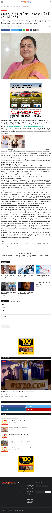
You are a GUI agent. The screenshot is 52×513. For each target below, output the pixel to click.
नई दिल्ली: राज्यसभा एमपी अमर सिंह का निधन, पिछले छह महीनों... (25, 293)
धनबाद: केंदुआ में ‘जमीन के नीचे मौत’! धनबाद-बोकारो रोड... (19, 441)
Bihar (3, 243)
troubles (26, 243)
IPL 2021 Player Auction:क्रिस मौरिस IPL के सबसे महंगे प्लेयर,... (18, 392)
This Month (26, 417)
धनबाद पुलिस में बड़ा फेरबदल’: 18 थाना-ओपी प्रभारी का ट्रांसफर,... (20, 420)
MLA (11, 243)
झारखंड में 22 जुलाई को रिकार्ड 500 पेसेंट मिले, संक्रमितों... (25, 276)
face (22, 243)
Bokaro (7, 243)
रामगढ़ (44, 243)
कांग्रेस (3, 246)
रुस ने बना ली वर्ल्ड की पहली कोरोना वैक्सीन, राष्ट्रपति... (8, 276)
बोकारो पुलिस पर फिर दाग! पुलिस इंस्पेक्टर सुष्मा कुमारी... (19, 427)
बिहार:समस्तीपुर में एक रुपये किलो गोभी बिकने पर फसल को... (30, 487)
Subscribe (48, 492)
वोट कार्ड (39, 243)
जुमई (47, 243)
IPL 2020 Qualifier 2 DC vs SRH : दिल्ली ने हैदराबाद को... (30, 494)
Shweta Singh (17, 243)
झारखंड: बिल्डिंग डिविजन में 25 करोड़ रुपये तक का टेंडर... (43, 283)
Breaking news (6, 6)
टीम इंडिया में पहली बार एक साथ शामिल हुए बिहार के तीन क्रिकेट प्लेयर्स (37, 256)
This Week (9, 417)
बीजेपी (7, 246)
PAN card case (33, 243)
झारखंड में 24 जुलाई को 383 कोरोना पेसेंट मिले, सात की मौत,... (43, 276)
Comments (5, 301)
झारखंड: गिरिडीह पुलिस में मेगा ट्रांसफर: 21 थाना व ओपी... (19, 434)
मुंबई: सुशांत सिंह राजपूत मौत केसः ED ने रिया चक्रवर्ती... (8, 293)
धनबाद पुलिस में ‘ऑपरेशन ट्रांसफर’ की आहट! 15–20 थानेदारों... (20, 448)
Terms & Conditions (46, 510)
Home (2, 6)
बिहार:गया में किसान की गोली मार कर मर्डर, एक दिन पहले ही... (30, 501)
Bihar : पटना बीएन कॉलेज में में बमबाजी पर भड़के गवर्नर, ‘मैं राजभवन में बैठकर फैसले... (13, 256)
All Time (42, 417)
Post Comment (5, 326)
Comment (3, 316)
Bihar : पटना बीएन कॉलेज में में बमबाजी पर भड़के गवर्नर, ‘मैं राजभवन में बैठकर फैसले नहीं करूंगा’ (24, 126)
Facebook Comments (15, 301)
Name (2, 304)
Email (2, 310)
